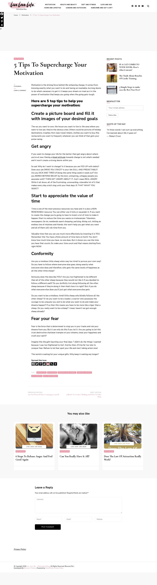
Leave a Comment (21, 90)
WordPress (49, 568)
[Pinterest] (40, 364)
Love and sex (106, 5)
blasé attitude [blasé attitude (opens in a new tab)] (59, 157)
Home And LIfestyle (52, 8)
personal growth (84, 372)
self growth (37, 376)
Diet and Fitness (88, 5)
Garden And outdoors (76, 8)
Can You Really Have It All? (74, 456)
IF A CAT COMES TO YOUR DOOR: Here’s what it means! (129, 67)
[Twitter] (36, 364)
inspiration (41, 372)
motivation (52, 372)
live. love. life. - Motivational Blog (38, 566)
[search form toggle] (148, 6)
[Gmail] (48, 364)
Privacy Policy (20, 549)
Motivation (50, 5)
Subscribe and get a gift (102, 8)
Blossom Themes (30, 568)
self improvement (50, 376)
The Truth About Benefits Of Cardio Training (130, 77)
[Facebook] (33, 364)
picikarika (17, 86)
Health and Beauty (68, 5)
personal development (67, 372)
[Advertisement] (78, 35)
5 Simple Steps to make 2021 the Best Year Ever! (129, 88)
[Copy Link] (51, 364)
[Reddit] (44, 364)
